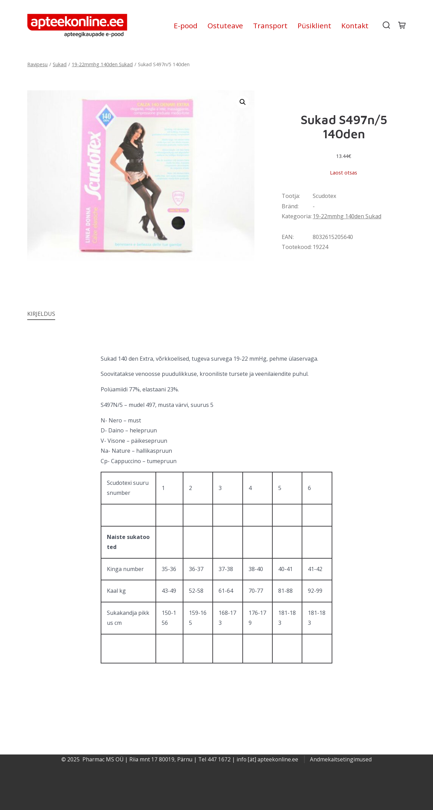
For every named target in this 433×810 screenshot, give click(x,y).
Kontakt (355, 25)
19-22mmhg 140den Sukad (102, 64)
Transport (270, 25)
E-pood (186, 25)
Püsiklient (314, 25)
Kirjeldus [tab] (41, 314)
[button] (242, 102)
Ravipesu (37, 64)
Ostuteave (225, 25)
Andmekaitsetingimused (341, 759)
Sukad (60, 64)
